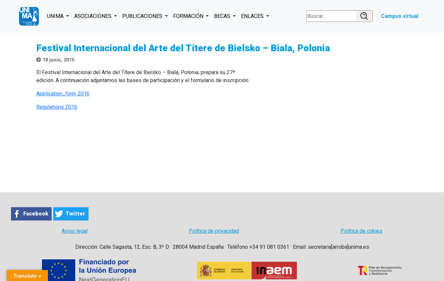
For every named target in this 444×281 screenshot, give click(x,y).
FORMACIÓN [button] (189, 16)
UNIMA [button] (56, 16)
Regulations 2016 (56, 107)
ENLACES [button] (253, 16)
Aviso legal (75, 231)
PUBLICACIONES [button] (143, 16)
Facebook (35, 214)
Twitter (75, 214)
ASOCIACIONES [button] (93, 16)
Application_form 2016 (63, 93)
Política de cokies (361, 231)
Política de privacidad (214, 231)
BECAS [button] (223, 16)
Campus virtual (399, 16)
